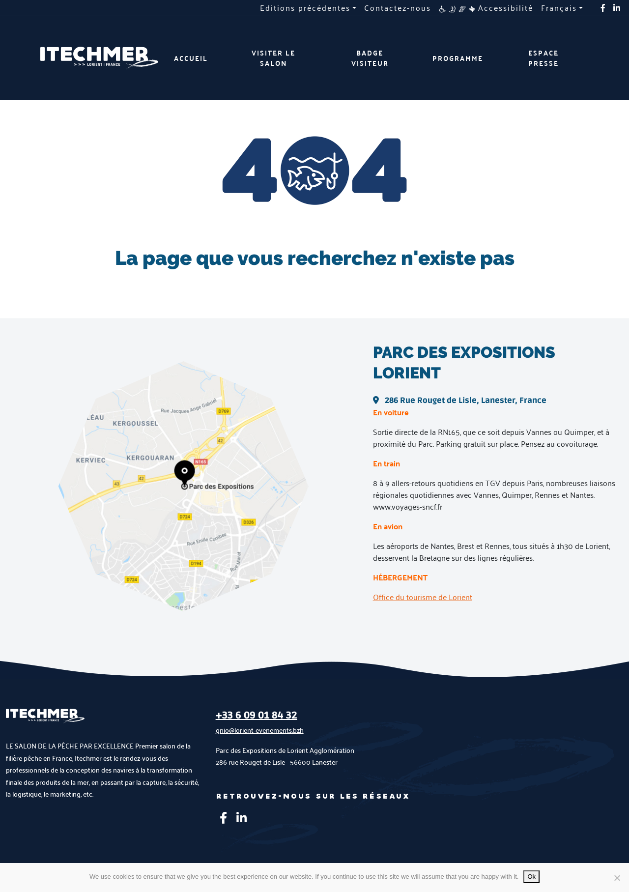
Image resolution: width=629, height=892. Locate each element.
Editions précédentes (305, 8)
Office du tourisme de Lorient (422, 597)
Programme (457, 58)
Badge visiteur (370, 58)
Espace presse (543, 58)
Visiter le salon (273, 58)
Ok (531, 876)
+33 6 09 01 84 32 (256, 715)
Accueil (191, 58)
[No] (617, 878)
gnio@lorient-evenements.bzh (260, 730)
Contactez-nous (397, 8)
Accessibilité (486, 8)
